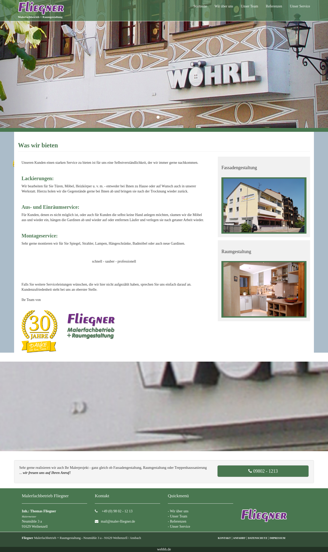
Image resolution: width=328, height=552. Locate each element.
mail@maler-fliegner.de (118, 521)
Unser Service (300, 6)
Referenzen (274, 6)
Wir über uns (223, 6)
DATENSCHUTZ (257, 538)
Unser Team (249, 6)
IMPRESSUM (277, 538)
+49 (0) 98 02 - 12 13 (116, 511)
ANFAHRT (239, 538)
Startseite (200, 6)
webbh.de (164, 549)
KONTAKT (224, 538)
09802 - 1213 (263, 471)
